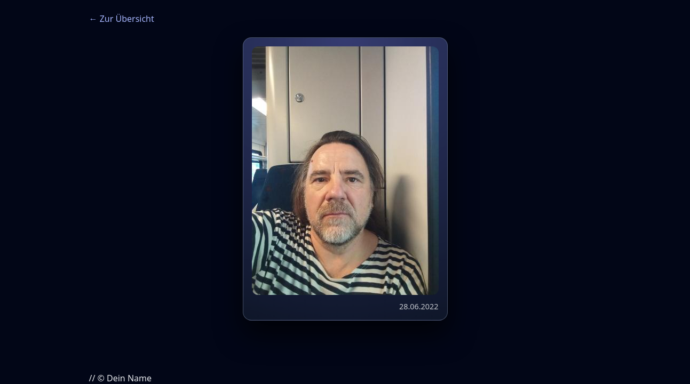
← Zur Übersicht (121, 19)
